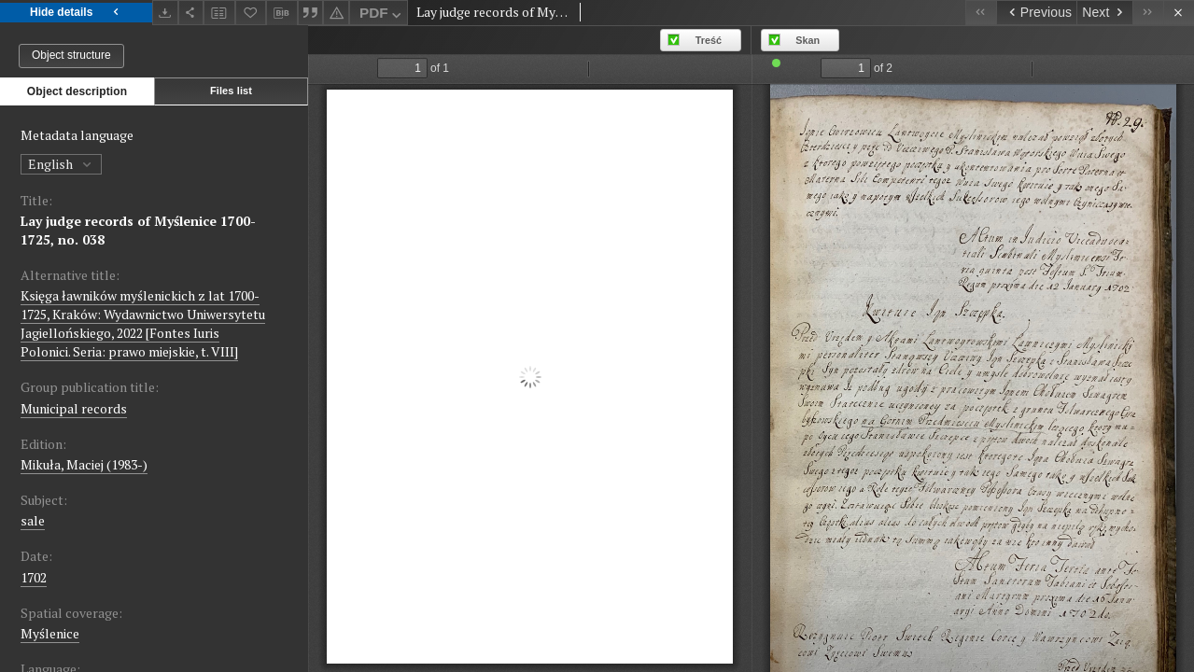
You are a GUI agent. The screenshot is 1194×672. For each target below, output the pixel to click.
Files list (231, 90)
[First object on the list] (980, 12)
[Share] (191, 12)
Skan (807, 40)
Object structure (71, 55)
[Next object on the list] (1104, 12)
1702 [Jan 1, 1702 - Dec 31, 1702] (34, 577)
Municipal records (74, 408)
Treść (708, 40)
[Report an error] (336, 12)
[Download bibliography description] (282, 13)
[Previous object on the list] (1036, 12)
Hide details (76, 13)
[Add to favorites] (251, 12)
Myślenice (50, 633)
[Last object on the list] (1147, 12)
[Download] (165, 12)
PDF (382, 15)
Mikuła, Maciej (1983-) (84, 464)
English (61, 164)
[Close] (1178, 12)
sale (33, 520)
